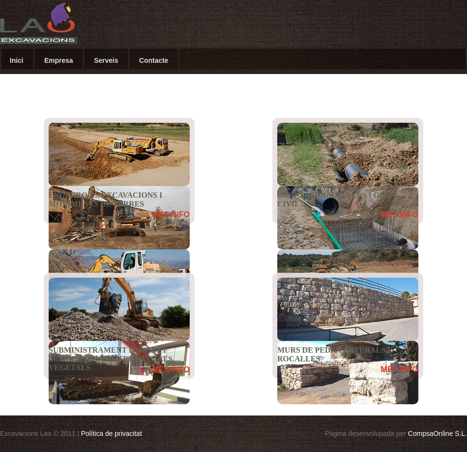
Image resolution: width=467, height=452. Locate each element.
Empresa (58, 60)
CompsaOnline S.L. (437, 433)
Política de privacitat (111, 433)
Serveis (106, 60)
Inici (16, 60)
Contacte (153, 60)
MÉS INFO (171, 214)
